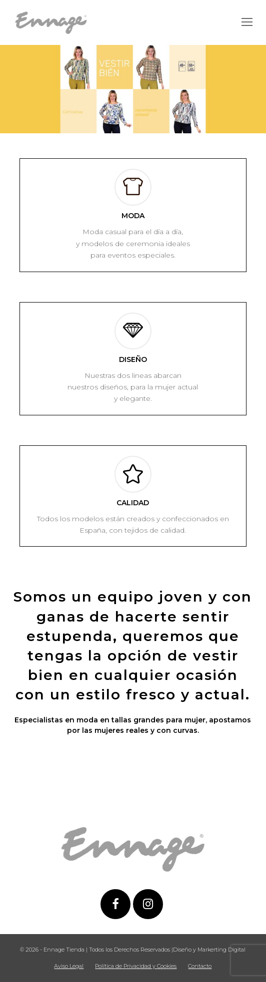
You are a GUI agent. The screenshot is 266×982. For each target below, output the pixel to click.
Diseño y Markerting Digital (209, 949)
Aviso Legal (69, 966)
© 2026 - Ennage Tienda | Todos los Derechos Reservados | (96, 949)
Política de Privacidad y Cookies (135, 966)
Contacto (200, 966)
